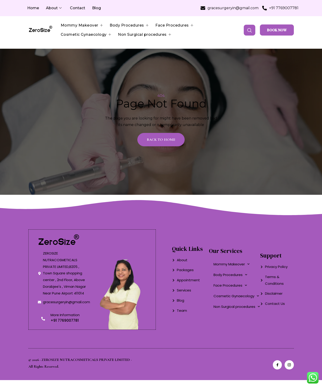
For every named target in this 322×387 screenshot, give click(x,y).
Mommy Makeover (82, 25)
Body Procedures (129, 25)
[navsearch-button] (249, 30)
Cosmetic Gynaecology (86, 34)
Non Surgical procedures (144, 34)
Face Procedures (174, 25)
